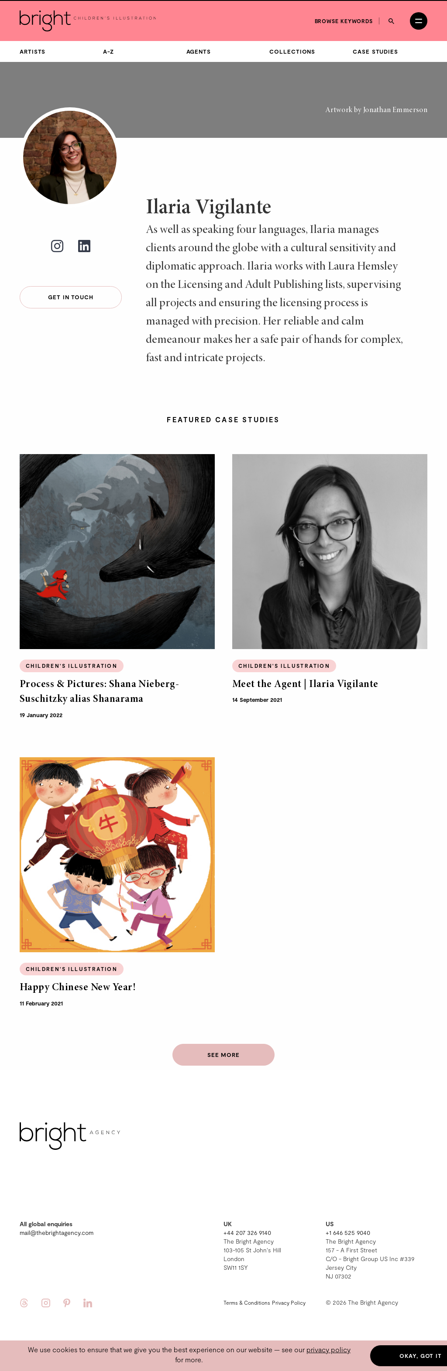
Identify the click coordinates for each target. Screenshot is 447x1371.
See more (223, 1053)
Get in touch (70, 296)
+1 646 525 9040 (348, 1231)
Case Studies (375, 50)
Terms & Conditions (247, 1301)
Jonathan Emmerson (395, 109)
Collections (292, 50)
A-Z (108, 50)
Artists (32, 50)
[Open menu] (418, 20)
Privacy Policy (289, 1301)
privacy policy (328, 1349)
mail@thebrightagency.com (56, 1231)
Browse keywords (344, 20)
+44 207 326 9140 (247, 1231)
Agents (198, 50)
